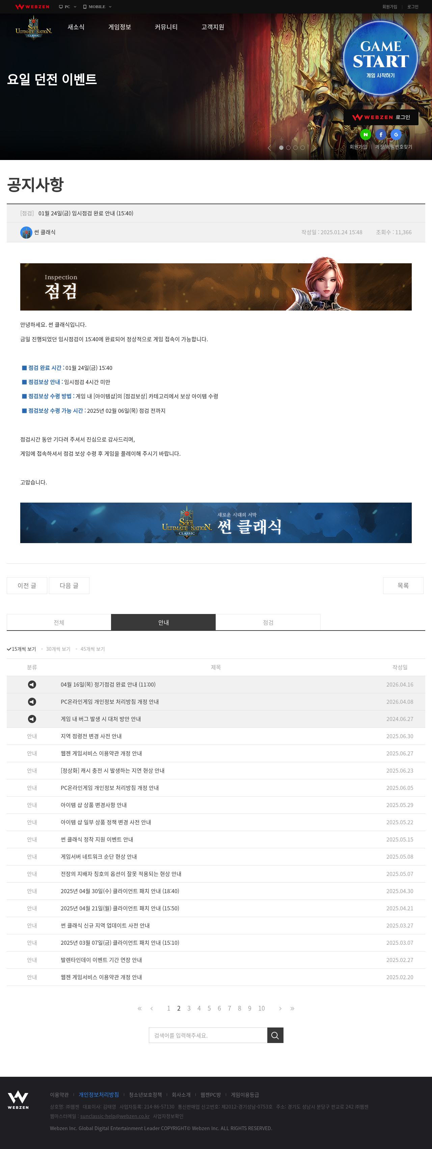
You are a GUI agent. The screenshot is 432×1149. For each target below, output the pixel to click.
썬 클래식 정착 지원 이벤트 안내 (97, 839)
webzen (32, 7)
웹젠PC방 (210, 1094)
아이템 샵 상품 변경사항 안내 (94, 805)
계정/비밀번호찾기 (393, 146)
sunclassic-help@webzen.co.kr (115, 1116)
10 (261, 1008)
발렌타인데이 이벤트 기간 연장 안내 (101, 960)
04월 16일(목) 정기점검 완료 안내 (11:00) (108, 684)
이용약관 (59, 1094)
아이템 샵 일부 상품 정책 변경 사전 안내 (106, 822)
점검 (268, 622)
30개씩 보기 (58, 648)
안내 (163, 622)
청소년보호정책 (145, 1094)
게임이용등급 (245, 1094)
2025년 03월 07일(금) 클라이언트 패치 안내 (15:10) (120, 942)
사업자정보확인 (168, 1116)
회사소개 (181, 1094)
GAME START (380, 58)
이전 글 (27, 585)
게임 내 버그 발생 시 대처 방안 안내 (101, 719)
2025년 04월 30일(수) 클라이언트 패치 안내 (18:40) (120, 891)
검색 (275, 1035)
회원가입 (389, 7)
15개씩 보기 (24, 648)
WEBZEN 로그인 (381, 117)
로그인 (412, 7)
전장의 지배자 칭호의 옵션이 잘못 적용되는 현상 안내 (121, 874)
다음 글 (69, 585)
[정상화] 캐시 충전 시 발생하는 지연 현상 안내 (113, 770)
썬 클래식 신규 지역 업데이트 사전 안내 (105, 925)
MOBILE (97, 6)
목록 (403, 585)
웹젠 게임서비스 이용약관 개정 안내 (101, 753)
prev (269, 148)
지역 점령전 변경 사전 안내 (91, 736)
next (314, 148)
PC (67, 6)
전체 (59, 622)
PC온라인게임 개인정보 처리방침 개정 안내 (110, 701)
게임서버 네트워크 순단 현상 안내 (99, 856)
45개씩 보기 (93, 648)
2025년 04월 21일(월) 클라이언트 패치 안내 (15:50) (120, 908)
